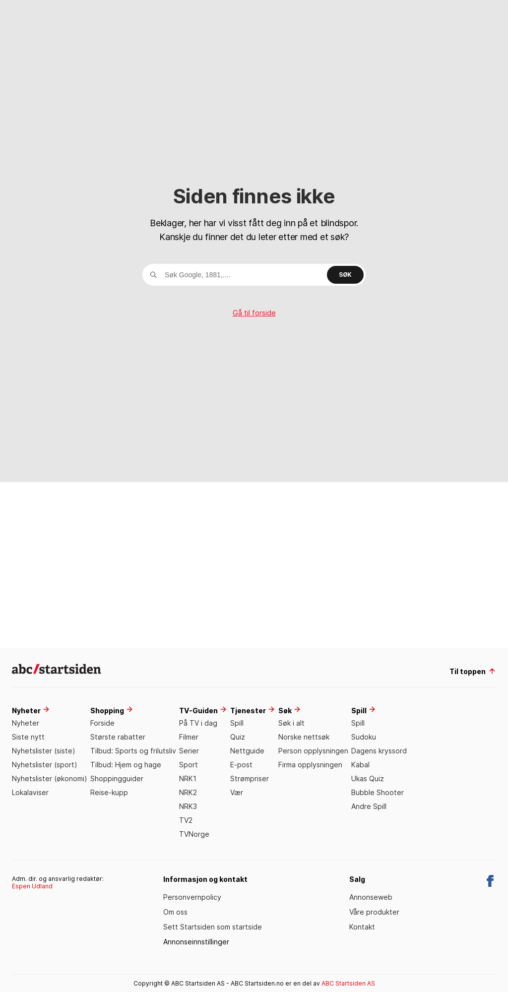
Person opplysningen (313, 750)
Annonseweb (370, 897)
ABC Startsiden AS (348, 983)
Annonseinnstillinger (196, 941)
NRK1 (187, 778)
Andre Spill (368, 806)
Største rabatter (117, 737)
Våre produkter (374, 912)
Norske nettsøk (303, 737)
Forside (102, 723)
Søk (345, 274)
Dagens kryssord (379, 750)
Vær (236, 792)
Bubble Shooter (377, 792)
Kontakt (362, 927)
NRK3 (188, 806)
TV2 (185, 820)
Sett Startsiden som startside (212, 927)
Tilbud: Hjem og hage (125, 764)
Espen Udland (32, 886)
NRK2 (188, 792)
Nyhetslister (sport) (44, 764)
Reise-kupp (109, 792)
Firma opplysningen (310, 764)
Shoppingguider (116, 778)
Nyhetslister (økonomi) (49, 778)
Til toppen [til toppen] (472, 671)
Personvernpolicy (192, 897)
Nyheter (25, 723)
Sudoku (363, 737)
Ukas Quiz (367, 778)
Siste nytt (28, 737)
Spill (237, 723)
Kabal (360, 764)
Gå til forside (254, 313)
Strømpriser (249, 778)
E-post (241, 764)
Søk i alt (291, 723)
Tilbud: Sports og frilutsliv (133, 750)
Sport (188, 764)
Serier (189, 750)
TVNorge (194, 834)
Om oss (175, 912)
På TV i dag (198, 723)
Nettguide (247, 750)
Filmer (188, 737)
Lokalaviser (30, 792)
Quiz (237, 737)
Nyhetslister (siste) (43, 750)
